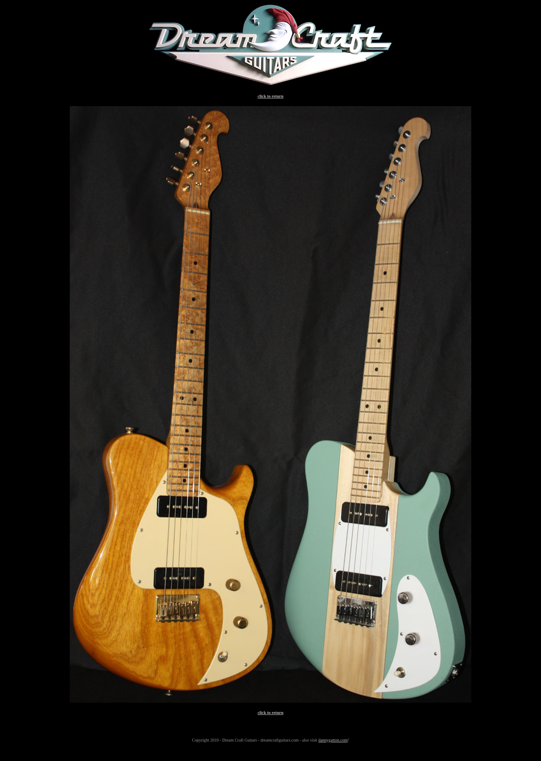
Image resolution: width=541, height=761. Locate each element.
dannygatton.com (332, 740)
